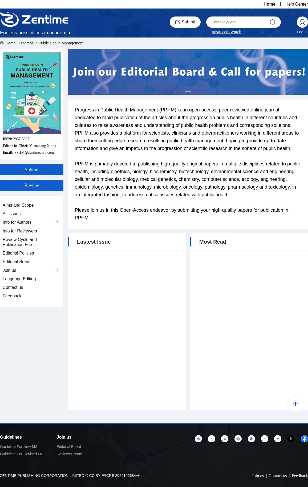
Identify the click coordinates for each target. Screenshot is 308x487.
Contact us (13, 287)
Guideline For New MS (19, 446)
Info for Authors (17, 222)
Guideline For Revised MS (21, 454)
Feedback (12, 296)
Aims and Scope (18, 205)
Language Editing (19, 279)
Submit (185, 22)
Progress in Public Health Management (51, 43)
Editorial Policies (18, 253)
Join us (9, 270)
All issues (12, 213)
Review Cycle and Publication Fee (20, 242)
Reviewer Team (69, 454)
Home (269, 4)
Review (32, 185)
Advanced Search (226, 32)
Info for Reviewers (20, 231)
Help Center (296, 4)
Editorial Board (17, 261)
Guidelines (11, 437)
